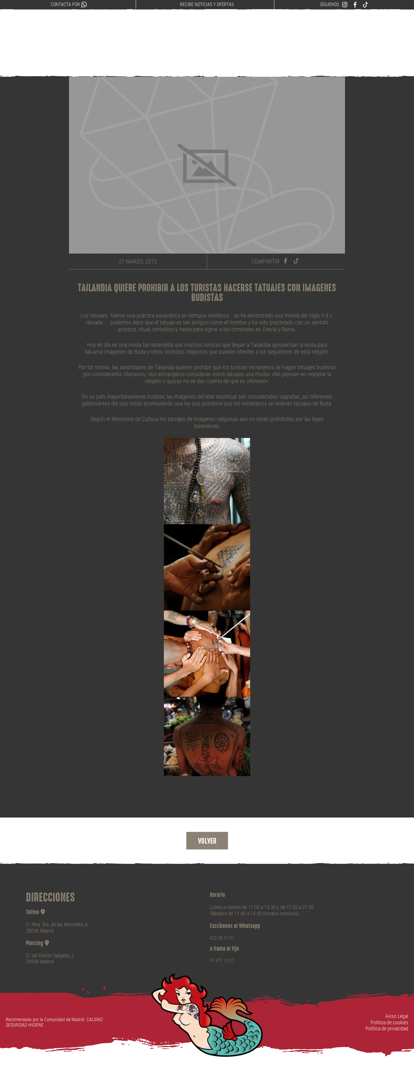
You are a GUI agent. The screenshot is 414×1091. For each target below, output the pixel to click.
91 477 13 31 (222, 960)
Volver (207, 841)
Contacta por (69, 4)
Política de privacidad (386, 1028)
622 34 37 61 (222, 938)
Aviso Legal (396, 1016)
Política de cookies (389, 1022)
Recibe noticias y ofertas (207, 4)
